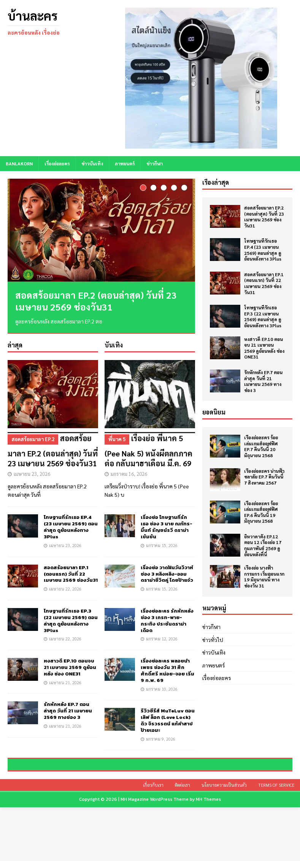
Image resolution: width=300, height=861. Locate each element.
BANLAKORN (19, 163)
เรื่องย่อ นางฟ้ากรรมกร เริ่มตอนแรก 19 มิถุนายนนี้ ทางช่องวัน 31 (264, 577)
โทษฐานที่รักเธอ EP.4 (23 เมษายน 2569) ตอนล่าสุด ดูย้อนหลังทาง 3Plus (71, 527)
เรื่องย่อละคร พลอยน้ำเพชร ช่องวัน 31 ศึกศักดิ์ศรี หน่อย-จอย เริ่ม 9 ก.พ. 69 (167, 671)
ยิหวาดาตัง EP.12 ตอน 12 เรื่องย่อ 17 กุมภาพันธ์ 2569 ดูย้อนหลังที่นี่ (262, 545)
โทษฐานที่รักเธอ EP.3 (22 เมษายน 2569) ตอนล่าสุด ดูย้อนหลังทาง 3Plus (71, 620)
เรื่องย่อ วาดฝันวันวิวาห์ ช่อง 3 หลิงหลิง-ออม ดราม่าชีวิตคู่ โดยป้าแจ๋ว (167, 574)
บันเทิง (114, 345)
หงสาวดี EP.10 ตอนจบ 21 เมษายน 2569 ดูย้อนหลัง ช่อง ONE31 (70, 668)
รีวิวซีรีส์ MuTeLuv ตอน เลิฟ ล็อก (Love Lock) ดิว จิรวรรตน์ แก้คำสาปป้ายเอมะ (168, 720)
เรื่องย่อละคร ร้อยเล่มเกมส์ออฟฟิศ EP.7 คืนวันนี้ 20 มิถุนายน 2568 (261, 446)
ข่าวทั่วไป (212, 639)
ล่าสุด (15, 345)
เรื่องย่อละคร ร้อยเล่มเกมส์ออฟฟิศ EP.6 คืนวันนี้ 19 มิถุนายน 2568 (261, 512)
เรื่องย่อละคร (57, 163)
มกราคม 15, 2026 (162, 546)
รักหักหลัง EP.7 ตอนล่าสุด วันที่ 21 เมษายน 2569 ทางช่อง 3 (68, 711)
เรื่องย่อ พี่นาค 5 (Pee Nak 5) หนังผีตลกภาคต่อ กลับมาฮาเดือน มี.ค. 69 (150, 450)
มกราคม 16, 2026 (129, 474)
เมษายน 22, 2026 (65, 589)
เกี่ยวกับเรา (153, 839)
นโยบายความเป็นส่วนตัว (224, 839)
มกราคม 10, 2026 (162, 689)
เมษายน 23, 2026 (32, 474)
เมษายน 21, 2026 (65, 682)
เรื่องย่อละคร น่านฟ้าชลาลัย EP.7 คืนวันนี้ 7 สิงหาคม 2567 (264, 477)
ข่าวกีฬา (154, 163)
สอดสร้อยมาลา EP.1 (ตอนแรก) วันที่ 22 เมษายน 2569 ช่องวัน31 (71, 574)
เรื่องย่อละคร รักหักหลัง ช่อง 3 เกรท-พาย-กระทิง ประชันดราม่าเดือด (167, 620)
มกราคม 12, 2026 (162, 639)
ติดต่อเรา (182, 839)
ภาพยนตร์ (125, 163)
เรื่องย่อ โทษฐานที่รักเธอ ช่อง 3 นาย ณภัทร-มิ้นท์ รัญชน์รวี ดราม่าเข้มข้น (166, 527)
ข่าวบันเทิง (92, 163)
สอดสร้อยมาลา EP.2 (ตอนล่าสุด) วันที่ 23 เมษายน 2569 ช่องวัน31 (96, 301)
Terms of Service (276, 839)
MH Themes (208, 853)
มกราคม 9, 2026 (160, 739)
